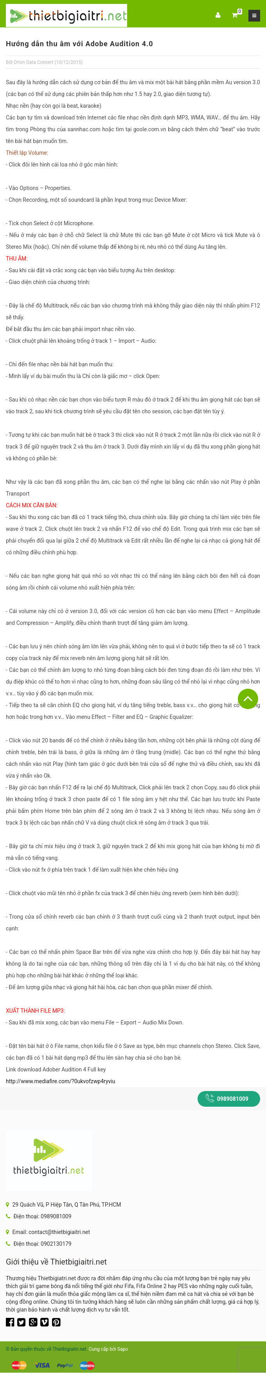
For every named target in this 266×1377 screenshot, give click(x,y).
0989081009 (232, 1099)
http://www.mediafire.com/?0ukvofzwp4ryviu (60, 1081)
